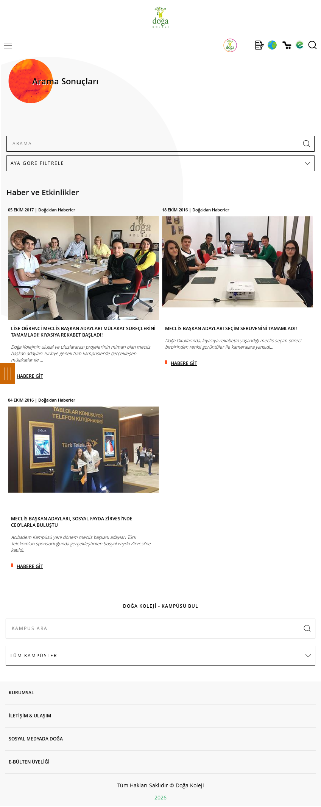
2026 (160, 797)
